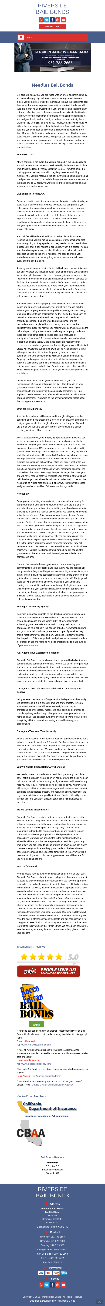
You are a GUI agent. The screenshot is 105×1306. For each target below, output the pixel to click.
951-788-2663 (52, 26)
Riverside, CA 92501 (52, 1219)
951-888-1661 (52, 1222)
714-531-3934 (61, 1249)
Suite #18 (52, 1215)
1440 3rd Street (52, 1212)
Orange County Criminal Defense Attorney (52, 1084)
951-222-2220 (58, 1241)
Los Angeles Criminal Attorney (46, 1076)
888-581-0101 (57, 1258)
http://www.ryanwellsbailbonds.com (34, 1044)
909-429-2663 (61, 1254)
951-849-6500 (57, 1245)
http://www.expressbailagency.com (34, 1064)
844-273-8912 (55, 1262)
